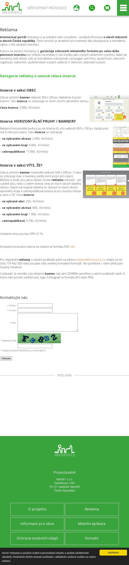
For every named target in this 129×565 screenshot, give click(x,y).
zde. (72, 247)
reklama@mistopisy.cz (90, 259)
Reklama (92, 509)
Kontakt (92, 538)
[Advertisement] (64, 406)
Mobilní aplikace (92, 523)
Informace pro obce (37, 523)
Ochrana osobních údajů (37, 538)
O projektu (37, 509)
